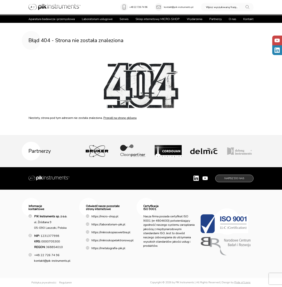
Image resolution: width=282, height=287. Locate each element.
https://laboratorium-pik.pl (108, 224)
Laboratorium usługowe (97, 19)
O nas (232, 19)
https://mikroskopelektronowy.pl (113, 240)
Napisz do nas (234, 178)
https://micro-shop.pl (105, 216)
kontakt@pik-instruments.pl (179, 7)
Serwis (124, 19)
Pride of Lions (242, 282)
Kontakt (248, 19)
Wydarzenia (194, 19)
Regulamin (65, 282)
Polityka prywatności (44, 282)
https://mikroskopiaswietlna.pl (111, 232)
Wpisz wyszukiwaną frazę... (222, 7)
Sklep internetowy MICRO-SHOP (158, 19)
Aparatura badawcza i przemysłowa (51, 19)
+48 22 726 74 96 (138, 7)
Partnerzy (215, 19)
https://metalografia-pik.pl (108, 248)
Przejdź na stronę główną (119, 118)
